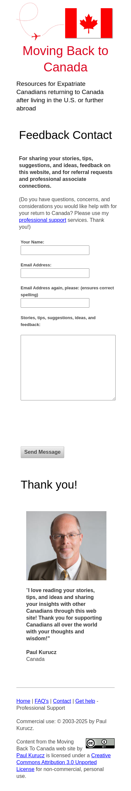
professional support (42, 220)
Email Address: (36, 264)
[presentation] (70, 426)
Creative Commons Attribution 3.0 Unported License (63, 762)
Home (23, 701)
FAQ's (42, 701)
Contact (62, 701)
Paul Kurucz (30, 755)
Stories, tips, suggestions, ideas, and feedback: (58, 321)
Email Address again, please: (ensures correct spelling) (67, 291)
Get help (85, 701)
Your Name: (32, 242)
